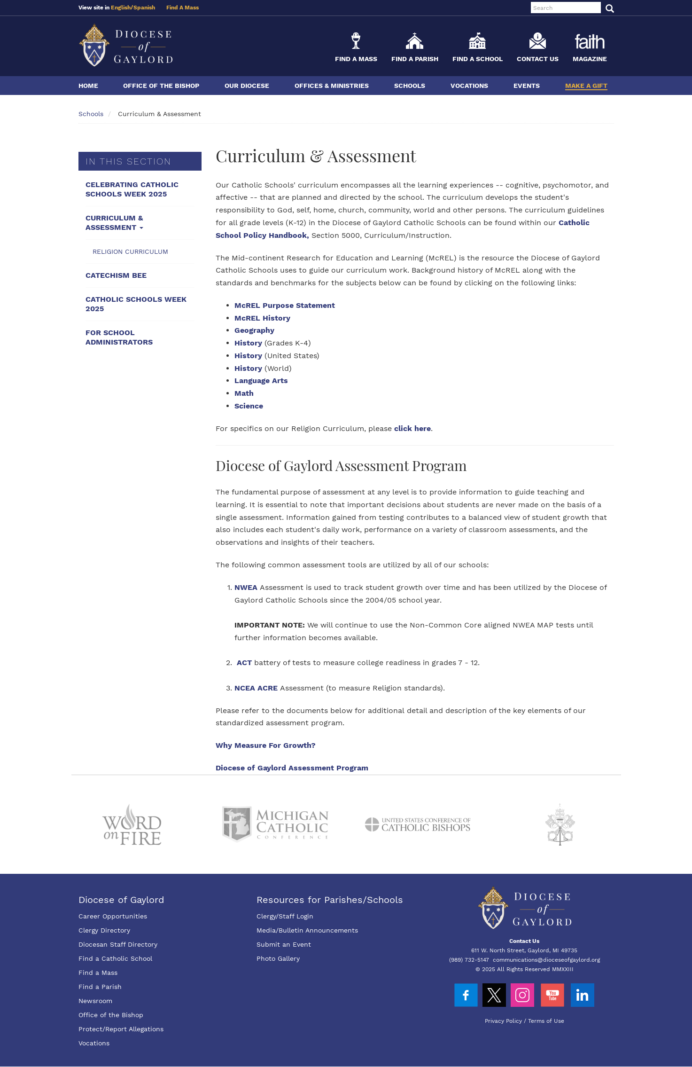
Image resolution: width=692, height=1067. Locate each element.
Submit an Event (284, 944)
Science (248, 405)
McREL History (262, 318)
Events (526, 85)
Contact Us (538, 59)
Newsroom (95, 1000)
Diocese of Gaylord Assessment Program (292, 767)
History (248, 342)
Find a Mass (356, 59)
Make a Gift (586, 85)
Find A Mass (182, 7)
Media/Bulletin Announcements (307, 930)
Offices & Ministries (332, 85)
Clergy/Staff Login (285, 916)
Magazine (590, 59)
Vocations (469, 85)
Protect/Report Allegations (120, 1029)
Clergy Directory (104, 930)
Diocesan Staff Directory (117, 944)
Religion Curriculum (130, 251)
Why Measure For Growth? (266, 745)
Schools (409, 85)
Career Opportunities (112, 916)
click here (412, 428)
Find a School (477, 59)
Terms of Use (546, 1021)
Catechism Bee (116, 275)
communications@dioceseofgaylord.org (546, 960)
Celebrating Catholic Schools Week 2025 (132, 189)
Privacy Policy (503, 1021)
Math (244, 393)
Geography (254, 330)
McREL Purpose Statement (284, 305)
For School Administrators (119, 337)
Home (88, 85)
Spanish (144, 7)
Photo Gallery (278, 958)
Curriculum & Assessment (114, 222)
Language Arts (261, 380)
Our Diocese (247, 85)
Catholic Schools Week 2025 (136, 304)
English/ (122, 7)
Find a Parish (414, 59)
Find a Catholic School (115, 958)
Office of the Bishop (161, 85)
